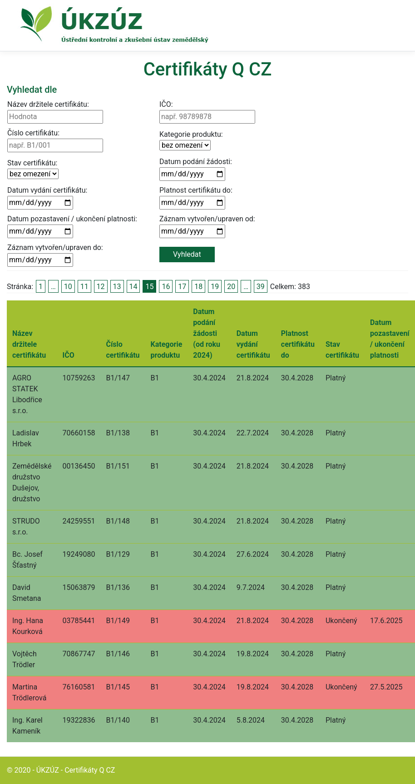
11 (84, 286)
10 (68, 286)
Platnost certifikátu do (298, 344)
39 (261, 286)
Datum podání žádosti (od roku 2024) (206, 333)
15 (149, 286)
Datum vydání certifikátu (253, 344)
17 (182, 286)
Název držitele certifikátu (29, 344)
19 (215, 286)
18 (198, 286)
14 (133, 286)
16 (166, 286)
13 (117, 286)
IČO (68, 355)
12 (101, 286)
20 (231, 286)
